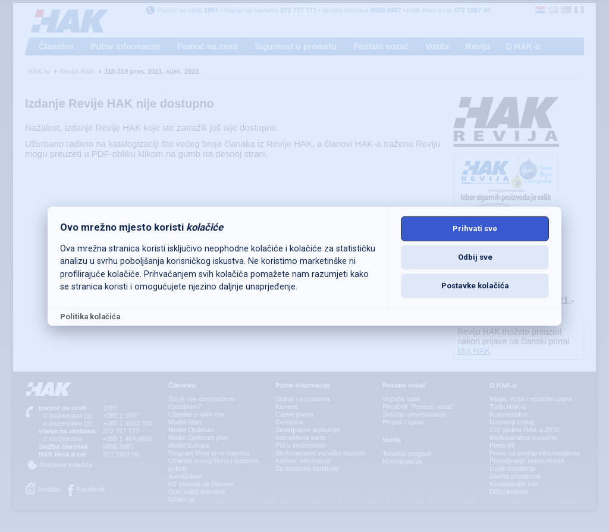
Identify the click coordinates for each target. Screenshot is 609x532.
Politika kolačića (90, 316)
